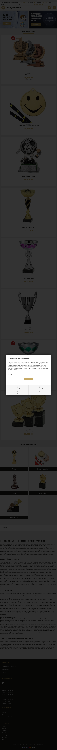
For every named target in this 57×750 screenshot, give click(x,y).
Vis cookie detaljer (28, 383)
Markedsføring (40, 388)
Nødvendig (17, 388)
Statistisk (40, 393)
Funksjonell (17, 393)
